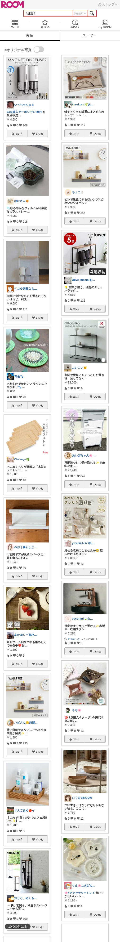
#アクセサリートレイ (81, 893)
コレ (18, 134)
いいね (39, 134)
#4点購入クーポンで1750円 (24, 112)
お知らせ (75, 24)
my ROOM (105, 24)
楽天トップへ (108, 4)
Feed (15, 24)
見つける (45, 24)
